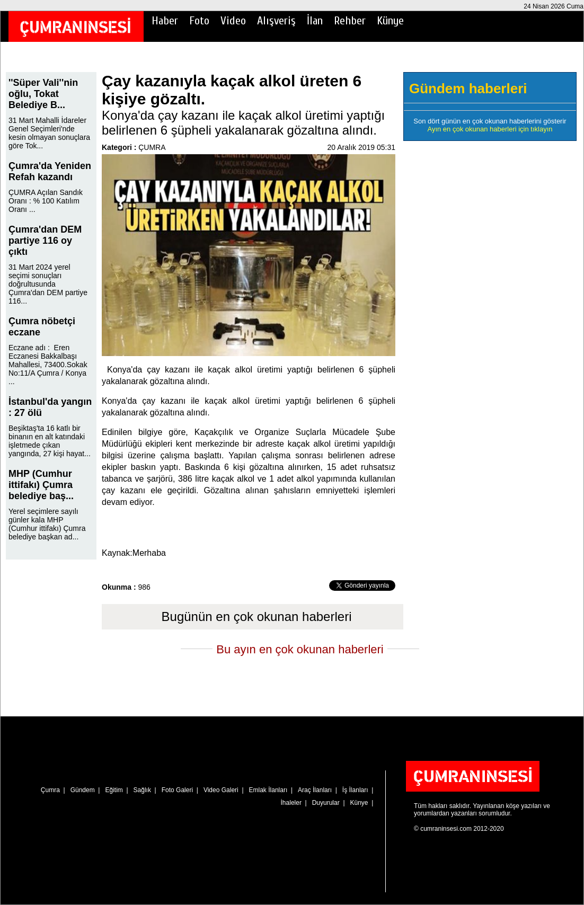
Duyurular (326, 802)
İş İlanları (355, 790)
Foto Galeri (177, 790)
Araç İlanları (315, 790)
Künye (390, 21)
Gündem (82, 790)
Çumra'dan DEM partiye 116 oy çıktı (45, 240)
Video (233, 21)
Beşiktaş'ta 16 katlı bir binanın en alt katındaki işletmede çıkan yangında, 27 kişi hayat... (49, 441)
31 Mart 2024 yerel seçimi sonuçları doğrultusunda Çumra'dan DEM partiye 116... (47, 284)
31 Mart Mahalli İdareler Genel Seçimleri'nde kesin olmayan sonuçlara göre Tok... (49, 133)
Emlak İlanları (268, 790)
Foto (199, 21)
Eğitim (113, 790)
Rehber (350, 21)
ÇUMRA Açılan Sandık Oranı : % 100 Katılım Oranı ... (45, 201)
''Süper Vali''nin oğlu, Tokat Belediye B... (43, 93)
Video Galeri (220, 790)
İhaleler (291, 802)
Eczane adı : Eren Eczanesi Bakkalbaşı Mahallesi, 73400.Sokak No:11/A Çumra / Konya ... (47, 364)
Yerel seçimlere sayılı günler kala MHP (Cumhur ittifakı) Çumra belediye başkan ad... (46, 524)
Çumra (50, 790)
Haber (165, 21)
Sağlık (142, 790)
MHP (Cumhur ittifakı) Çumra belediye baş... (41, 484)
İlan (315, 21)
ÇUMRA (151, 147)
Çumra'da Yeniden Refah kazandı (49, 171)
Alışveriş (276, 21)
